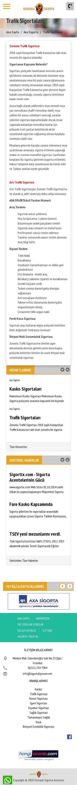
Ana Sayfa (12, 32)
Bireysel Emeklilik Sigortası (38, 726)
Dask (38, 722)
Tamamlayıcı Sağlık (38, 717)
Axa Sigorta (31, 32)
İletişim (47, 631)
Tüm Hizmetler (18, 447)
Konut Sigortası (38, 698)
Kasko (38, 689)
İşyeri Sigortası (38, 703)
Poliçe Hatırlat (26, 631)
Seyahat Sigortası (38, 708)
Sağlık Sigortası (39, 713)
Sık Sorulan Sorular (30, 624)
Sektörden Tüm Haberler (23, 560)
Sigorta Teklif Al (27, 636)
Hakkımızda (43, 618)
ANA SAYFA (23, 618)
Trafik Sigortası (38, 694)
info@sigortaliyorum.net (37, 674)
